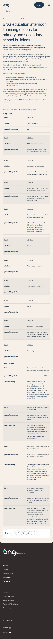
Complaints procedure (9, 608)
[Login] (39, 5)
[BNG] (6, 5)
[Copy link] (33, 533)
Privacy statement (8, 596)
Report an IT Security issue (11, 604)
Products (5, 565)
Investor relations (8, 573)
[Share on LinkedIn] (13, 533)
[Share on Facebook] (18, 533)
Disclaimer (6, 592)
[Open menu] (49, 5)
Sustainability (7, 577)
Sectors (5, 569)
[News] (6, 11)
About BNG (6, 581)
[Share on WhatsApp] (28, 533)
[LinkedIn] (7, 627)
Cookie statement (8, 600)
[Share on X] (23, 533)
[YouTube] (7, 632)
